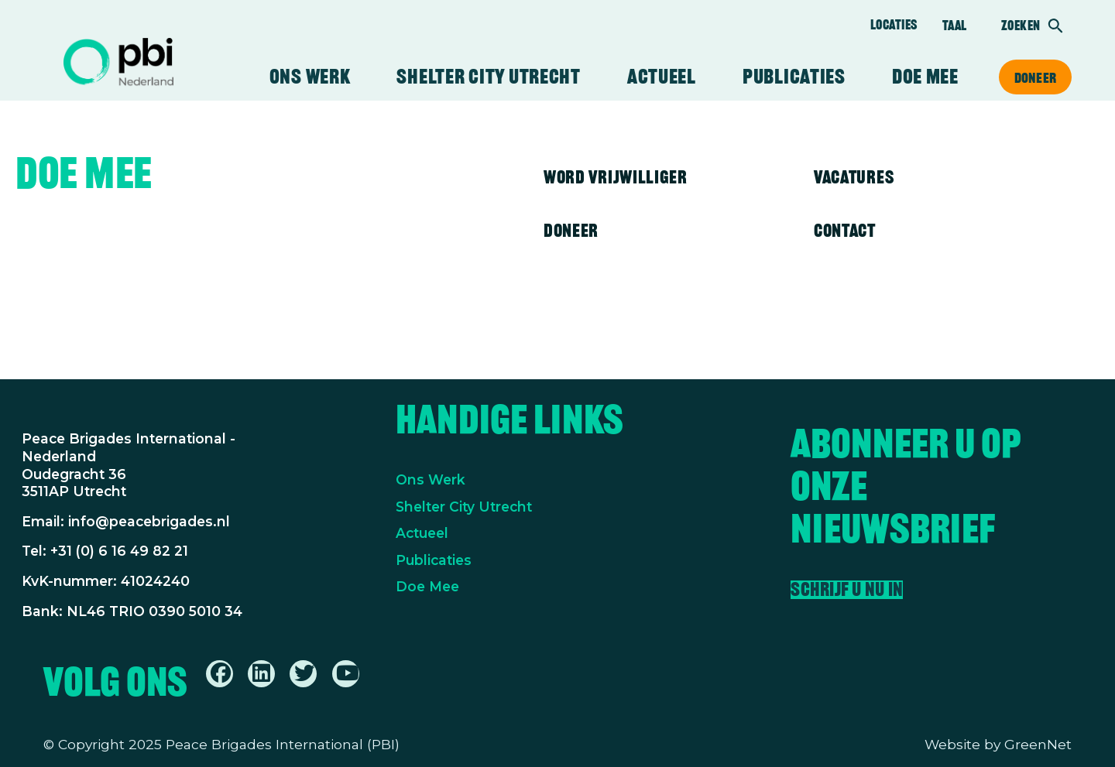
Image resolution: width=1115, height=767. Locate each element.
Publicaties (794, 77)
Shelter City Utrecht (488, 77)
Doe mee (925, 77)
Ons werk (310, 77)
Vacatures (854, 177)
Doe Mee (427, 586)
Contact (845, 230)
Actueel (661, 77)
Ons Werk (430, 479)
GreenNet (1038, 744)
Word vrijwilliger (616, 177)
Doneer (1035, 77)
